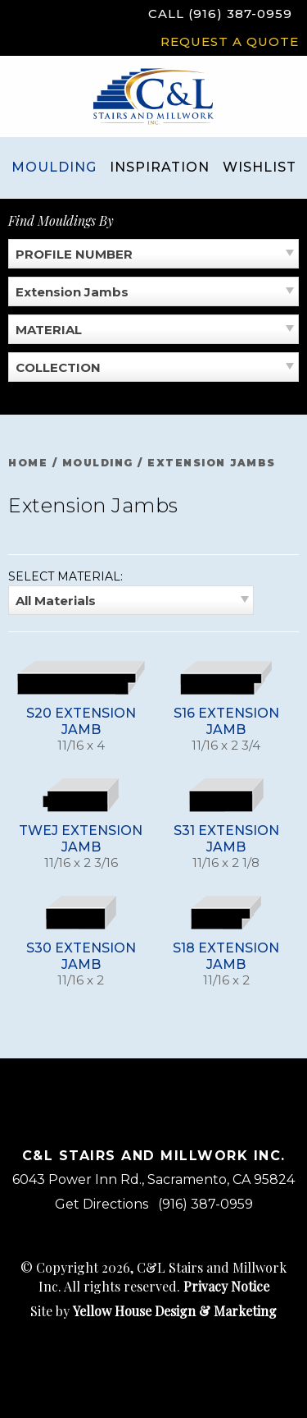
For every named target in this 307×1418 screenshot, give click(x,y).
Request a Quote (229, 41)
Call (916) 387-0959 (220, 13)
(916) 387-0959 (205, 1204)
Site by (153, 1310)
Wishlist (259, 167)
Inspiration (160, 167)
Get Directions (101, 1204)
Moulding (54, 167)
